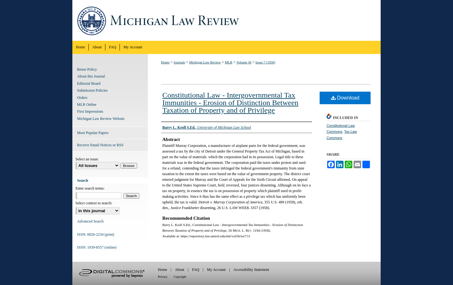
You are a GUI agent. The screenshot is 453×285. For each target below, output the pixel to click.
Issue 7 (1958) (265, 62)
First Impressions (90, 111)
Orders (82, 97)
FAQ (195, 269)
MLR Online (87, 104)
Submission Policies (92, 90)
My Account (216, 269)
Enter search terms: (90, 188)
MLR (228, 62)
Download (345, 97)
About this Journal (91, 76)
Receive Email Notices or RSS (100, 145)
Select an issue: (87, 159)
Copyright (180, 276)
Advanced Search (90, 221)
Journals (179, 62)
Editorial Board (88, 83)
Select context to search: (94, 203)
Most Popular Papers (93, 133)
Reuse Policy (87, 69)
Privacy (163, 276)
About (179, 269)
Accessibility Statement (251, 269)
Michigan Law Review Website (101, 118)
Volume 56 (243, 62)
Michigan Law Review (226, 20)
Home (165, 62)
